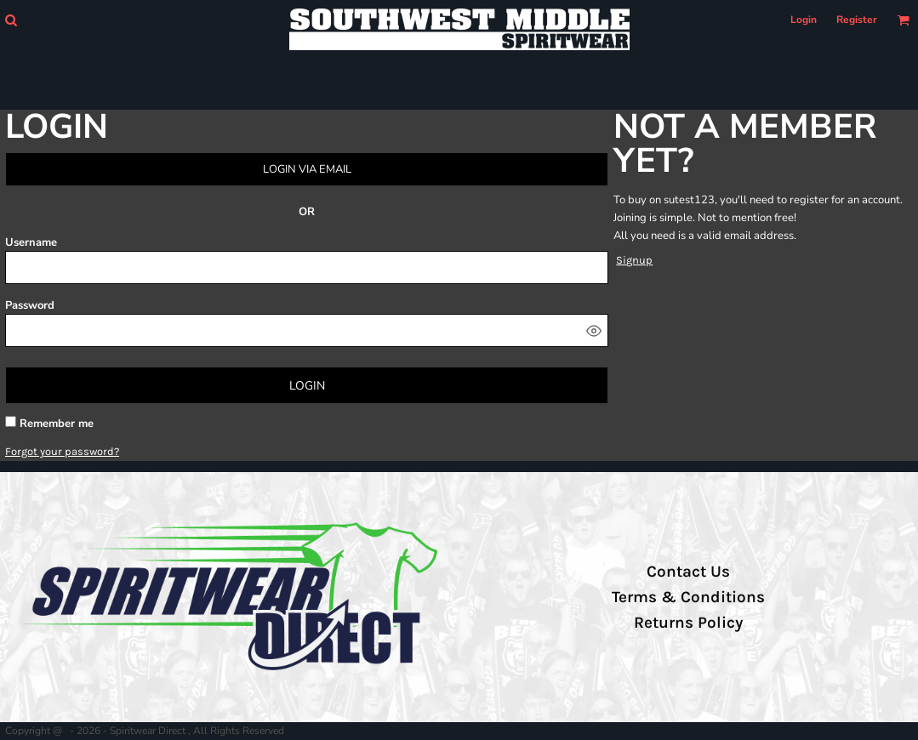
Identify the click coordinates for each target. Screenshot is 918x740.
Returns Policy (688, 622)
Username (31, 242)
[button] (10, 20)
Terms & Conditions (688, 597)
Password (29, 305)
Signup (634, 259)
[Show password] (594, 331)
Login (803, 19)
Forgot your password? (62, 451)
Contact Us (688, 571)
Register (856, 19)
